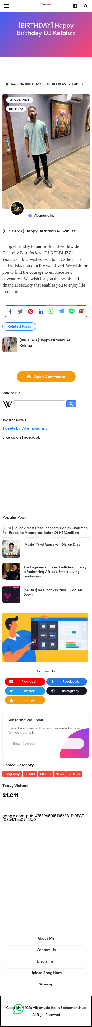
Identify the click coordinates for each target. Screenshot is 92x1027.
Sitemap (46, 984)
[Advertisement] (47, 68)
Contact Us (46, 950)
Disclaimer (46, 961)
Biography (12, 774)
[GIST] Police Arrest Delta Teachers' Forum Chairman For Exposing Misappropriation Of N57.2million (45, 530)
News (60, 774)
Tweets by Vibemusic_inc (25, 428)
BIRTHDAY (16, 109)
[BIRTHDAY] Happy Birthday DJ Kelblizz (39, 231)
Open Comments (49, 376)
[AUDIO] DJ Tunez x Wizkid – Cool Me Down (53, 592)
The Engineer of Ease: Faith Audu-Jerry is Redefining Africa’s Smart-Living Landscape (55, 571)
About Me (46, 938)
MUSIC (45, 774)
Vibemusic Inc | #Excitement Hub (59, 1008)
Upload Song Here (46, 973)
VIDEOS (74, 774)
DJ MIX (30, 774)
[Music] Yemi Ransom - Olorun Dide (51, 545)
